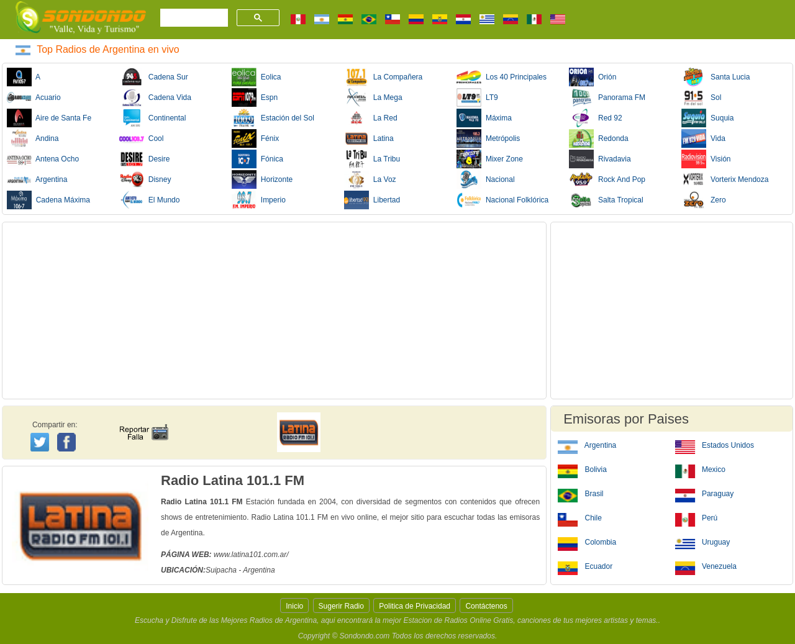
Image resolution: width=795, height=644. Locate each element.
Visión (705, 159)
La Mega (373, 97)
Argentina (37, 179)
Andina (32, 138)
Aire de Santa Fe (49, 118)
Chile (580, 517)
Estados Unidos (714, 444)
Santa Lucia (715, 77)
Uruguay (702, 541)
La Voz (370, 179)
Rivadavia (599, 159)
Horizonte (262, 179)
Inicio (294, 606)
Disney (145, 179)
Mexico (700, 469)
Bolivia (582, 469)
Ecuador (585, 565)
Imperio (259, 200)
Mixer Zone (490, 159)
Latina (368, 138)
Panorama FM (607, 97)
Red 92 (595, 118)
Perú (696, 517)
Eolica (256, 77)
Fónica (257, 159)
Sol (701, 97)
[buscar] (192, 18)
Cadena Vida (155, 97)
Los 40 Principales (502, 77)
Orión (592, 77)
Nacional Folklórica (502, 200)
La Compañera (383, 77)
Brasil (580, 493)
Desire (144, 159)
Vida (703, 138)
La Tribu (372, 159)
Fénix (255, 138)
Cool (141, 138)
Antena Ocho (43, 159)
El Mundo (149, 200)
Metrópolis (488, 138)
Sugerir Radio (341, 606)
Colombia (587, 541)
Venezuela (706, 565)
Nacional (485, 179)
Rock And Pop (607, 179)
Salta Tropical (606, 200)
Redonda (598, 138)
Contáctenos (486, 606)
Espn (255, 97)
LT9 (477, 97)
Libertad (372, 200)
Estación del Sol (273, 118)
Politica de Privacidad (414, 606)
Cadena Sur (153, 77)
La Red (370, 118)
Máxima (484, 118)
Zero (703, 200)
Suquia (707, 118)
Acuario (34, 97)
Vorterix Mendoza (724, 179)
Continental (152, 118)
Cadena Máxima (48, 200)
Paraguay (704, 493)
